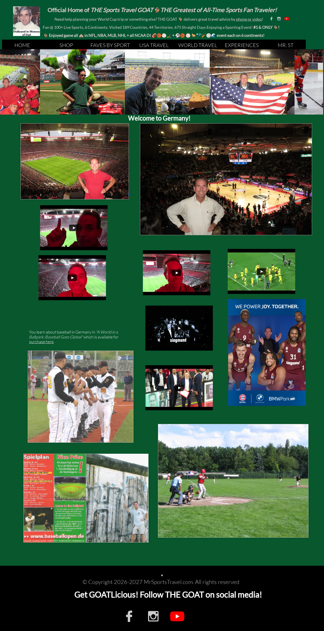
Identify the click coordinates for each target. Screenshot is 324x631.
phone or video (249, 19)
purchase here (41, 341)
